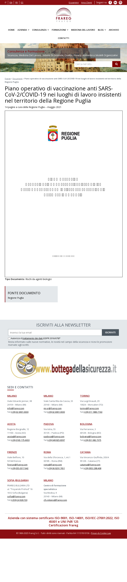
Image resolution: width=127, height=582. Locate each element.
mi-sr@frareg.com (53, 408)
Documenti (17, 78)
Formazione (59, 29)
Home (11, 29)
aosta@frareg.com (16, 436)
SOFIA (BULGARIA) (18, 480)
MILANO (12, 395)
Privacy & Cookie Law (101, 533)
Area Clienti (86, 2)
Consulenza (39, 29)
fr (16, 2)
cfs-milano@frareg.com (55, 500)
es (22, 2)
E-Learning (74, 2)
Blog (101, 29)
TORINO (85, 395)
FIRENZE (12, 452)
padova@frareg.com (54, 436)
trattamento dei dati (32, 338)
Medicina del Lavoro (83, 29)
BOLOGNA (86, 424)
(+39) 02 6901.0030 (19, 411)
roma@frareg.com (53, 464)
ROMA (47, 452)
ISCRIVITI (110, 332)
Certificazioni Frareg (63, 525)
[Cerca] (116, 64)
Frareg (8, 78)
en (11, 2)
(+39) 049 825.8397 (56, 440)
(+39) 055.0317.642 (19, 468)
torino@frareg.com (89, 408)
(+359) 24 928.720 (19, 500)
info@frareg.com (15, 408)
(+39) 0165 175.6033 (20, 440)
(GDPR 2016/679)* (51, 338)
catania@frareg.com (90, 464)
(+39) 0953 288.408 (92, 468)
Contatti (63, 38)
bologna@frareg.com (90, 436)
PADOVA (49, 424)
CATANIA (85, 452)
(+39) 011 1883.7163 (93, 411)
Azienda (22, 29)
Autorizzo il (15, 338)
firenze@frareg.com (17, 464)
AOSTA (11, 424)
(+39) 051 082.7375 (92, 440)
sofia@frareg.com (16, 496)
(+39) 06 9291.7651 (56, 468)
